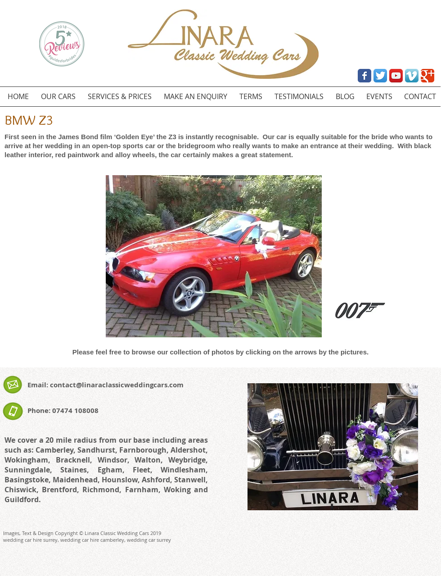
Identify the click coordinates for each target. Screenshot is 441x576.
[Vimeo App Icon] (411, 75)
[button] (214, 256)
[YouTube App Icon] (396, 75)
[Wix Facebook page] (364, 75)
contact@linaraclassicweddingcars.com (117, 385)
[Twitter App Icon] (380, 75)
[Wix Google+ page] (427, 75)
